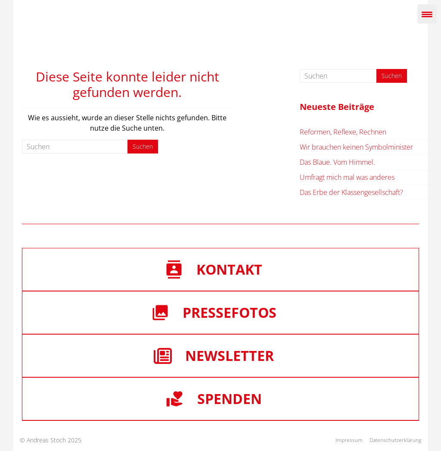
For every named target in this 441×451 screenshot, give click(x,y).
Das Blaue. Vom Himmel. (337, 162)
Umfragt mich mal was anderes (347, 177)
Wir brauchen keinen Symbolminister (356, 147)
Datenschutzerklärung (395, 440)
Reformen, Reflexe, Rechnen (343, 132)
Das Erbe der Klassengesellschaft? (351, 192)
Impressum (349, 440)
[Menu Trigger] (427, 14)
